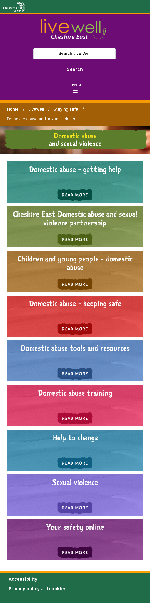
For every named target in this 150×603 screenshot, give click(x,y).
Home (13, 109)
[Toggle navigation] (75, 89)
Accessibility (23, 579)
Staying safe (65, 109)
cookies (58, 588)
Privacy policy (24, 588)
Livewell (36, 109)
